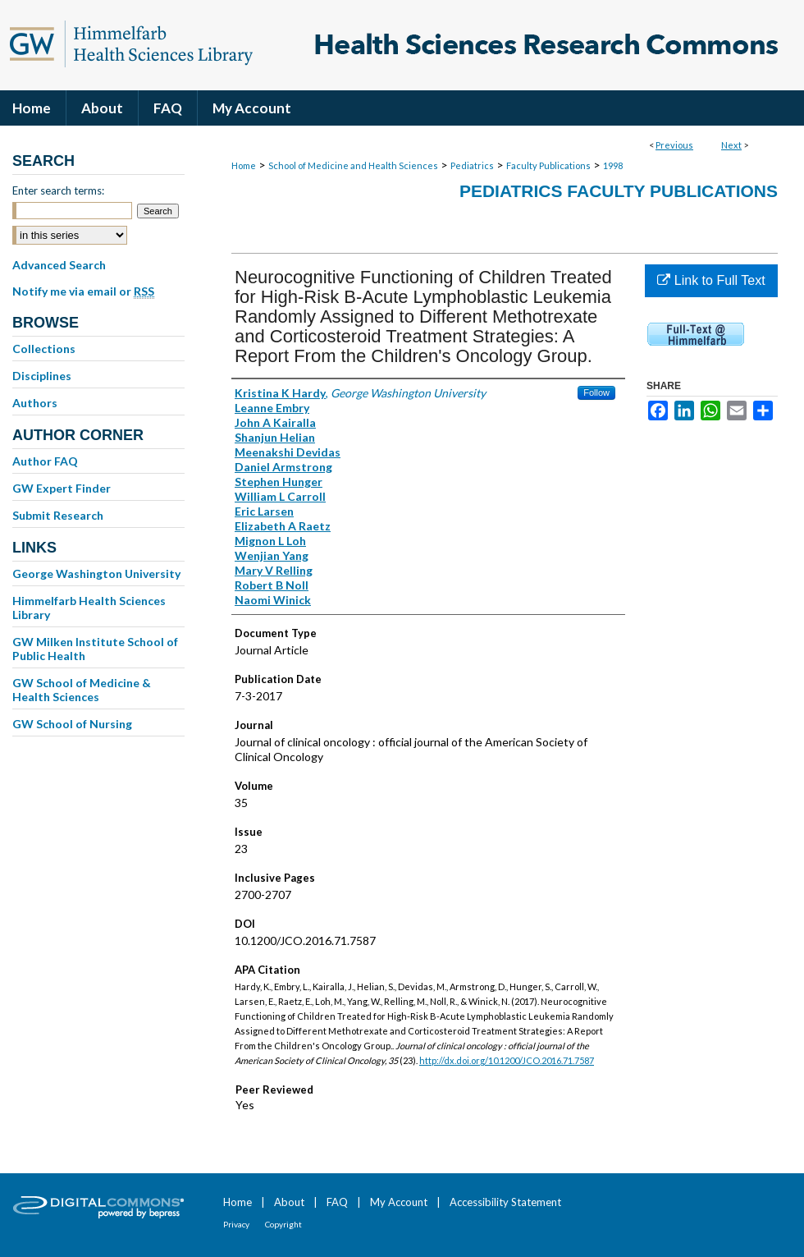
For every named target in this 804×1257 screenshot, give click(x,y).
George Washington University (96, 573)
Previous (674, 145)
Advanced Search (59, 265)
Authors (34, 403)
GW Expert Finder (61, 488)
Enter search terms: (58, 190)
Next (731, 145)
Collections (43, 349)
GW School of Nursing (72, 724)
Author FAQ (45, 461)
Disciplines (41, 376)
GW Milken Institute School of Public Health (95, 649)
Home (243, 165)
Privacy (236, 1224)
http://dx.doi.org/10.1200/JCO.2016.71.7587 (506, 1060)
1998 (613, 165)
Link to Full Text (711, 280)
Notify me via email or (83, 291)
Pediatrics (472, 165)
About (289, 1202)
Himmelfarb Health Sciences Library (89, 608)
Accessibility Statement (505, 1202)
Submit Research (57, 515)
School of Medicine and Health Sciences (353, 165)
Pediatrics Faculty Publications (618, 190)
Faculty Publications (548, 165)
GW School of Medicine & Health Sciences (81, 690)
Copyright (283, 1224)
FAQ (337, 1202)
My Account (398, 1202)
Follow (596, 392)
